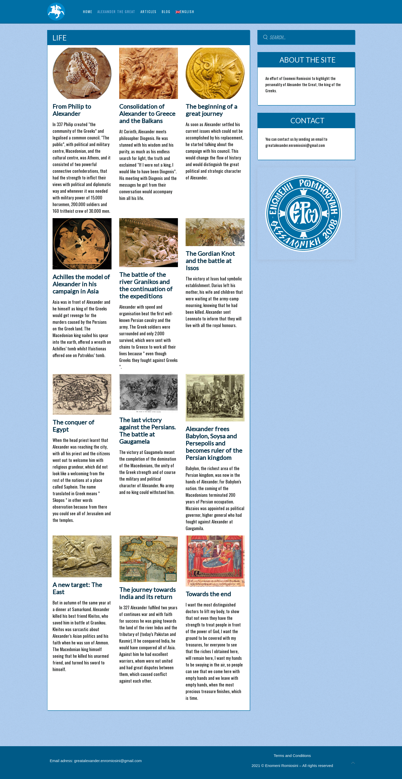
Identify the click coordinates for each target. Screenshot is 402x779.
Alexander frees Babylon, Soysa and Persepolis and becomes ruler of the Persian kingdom (214, 443)
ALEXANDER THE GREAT (116, 11)
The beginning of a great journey (211, 110)
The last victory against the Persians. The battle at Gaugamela (147, 430)
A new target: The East (77, 588)
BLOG (166, 11)
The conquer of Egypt (73, 425)
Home (87, 11)
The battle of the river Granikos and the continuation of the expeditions (146, 285)
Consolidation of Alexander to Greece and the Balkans (147, 113)
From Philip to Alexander (72, 110)
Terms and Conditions (292, 755)
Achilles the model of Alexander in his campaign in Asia (81, 284)
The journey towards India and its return (147, 593)
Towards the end (208, 594)
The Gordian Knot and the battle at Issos (210, 260)
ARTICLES (148, 11)
